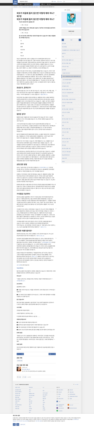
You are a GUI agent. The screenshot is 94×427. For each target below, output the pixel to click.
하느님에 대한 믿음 (18, 404)
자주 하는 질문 (45, 393)
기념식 (44, 402)
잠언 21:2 (34, 256)
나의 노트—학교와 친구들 (67, 102)
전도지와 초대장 (31, 395)
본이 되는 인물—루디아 (66, 89)
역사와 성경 (17, 408)
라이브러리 (15, 6)
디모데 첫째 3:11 (44, 167)
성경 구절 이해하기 (18, 391)
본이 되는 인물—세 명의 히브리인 (68, 99)
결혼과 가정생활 (18, 399)
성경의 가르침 (17, 387)
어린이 (16, 403)
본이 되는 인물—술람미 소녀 (67, 60)
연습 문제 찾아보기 (66, 155)
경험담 (44, 408)
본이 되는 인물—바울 (66, 128)
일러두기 (64, 53)
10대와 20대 (17, 401)
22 (43, 235)
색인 (29, 404)
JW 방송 (30, 408)
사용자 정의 (22, 424)
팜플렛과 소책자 (31, 393)
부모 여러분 (64, 47)
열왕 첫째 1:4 (44, 94)
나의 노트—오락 (65, 142)
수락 (14, 424)
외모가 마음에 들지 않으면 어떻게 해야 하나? (72, 76)
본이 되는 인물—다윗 (66, 138)
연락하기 (44, 396)
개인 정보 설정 (39, 421)
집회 (43, 400)
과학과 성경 (17, 406)
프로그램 (30, 403)
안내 (43, 390)
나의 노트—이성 (65, 66)
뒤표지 (63, 161)
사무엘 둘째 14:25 (46, 242)
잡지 (29, 399)
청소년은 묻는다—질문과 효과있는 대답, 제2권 (30, 6)
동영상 (30, 410)
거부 (18, 424)
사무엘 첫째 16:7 (21, 281)
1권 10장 (19, 265)
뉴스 (43, 387)
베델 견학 (44, 398)
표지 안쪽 (64, 43)
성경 (29, 389)
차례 (71, 40)
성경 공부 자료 (17, 395)
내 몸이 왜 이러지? (66, 73)
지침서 (30, 406)
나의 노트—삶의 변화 (66, 83)
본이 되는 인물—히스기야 (67, 119)
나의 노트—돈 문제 (66, 112)
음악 (29, 412)
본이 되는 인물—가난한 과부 (67, 109)
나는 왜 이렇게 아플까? (67, 79)
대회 (43, 404)
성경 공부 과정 (17, 393)
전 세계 (44, 409)
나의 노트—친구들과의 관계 (67, 92)
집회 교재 (30, 401)
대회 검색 (59, 392)
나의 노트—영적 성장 (66, 151)
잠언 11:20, (39, 235)
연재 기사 (30, 397)
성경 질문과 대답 (18, 389)
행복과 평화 (17, 397)
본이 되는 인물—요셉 (66, 63)
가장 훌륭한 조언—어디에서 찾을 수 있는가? (71, 50)
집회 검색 (70, 390)
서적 (20, 6)
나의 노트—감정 (65, 132)
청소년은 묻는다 (26, 369)
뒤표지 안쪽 (64, 158)
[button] (28, 4)
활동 (43, 406)
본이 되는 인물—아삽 (66, 148)
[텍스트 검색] (71, 1)
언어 (65, 10)
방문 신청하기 (45, 394)
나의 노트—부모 (65, 122)
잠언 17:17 (43, 227)
